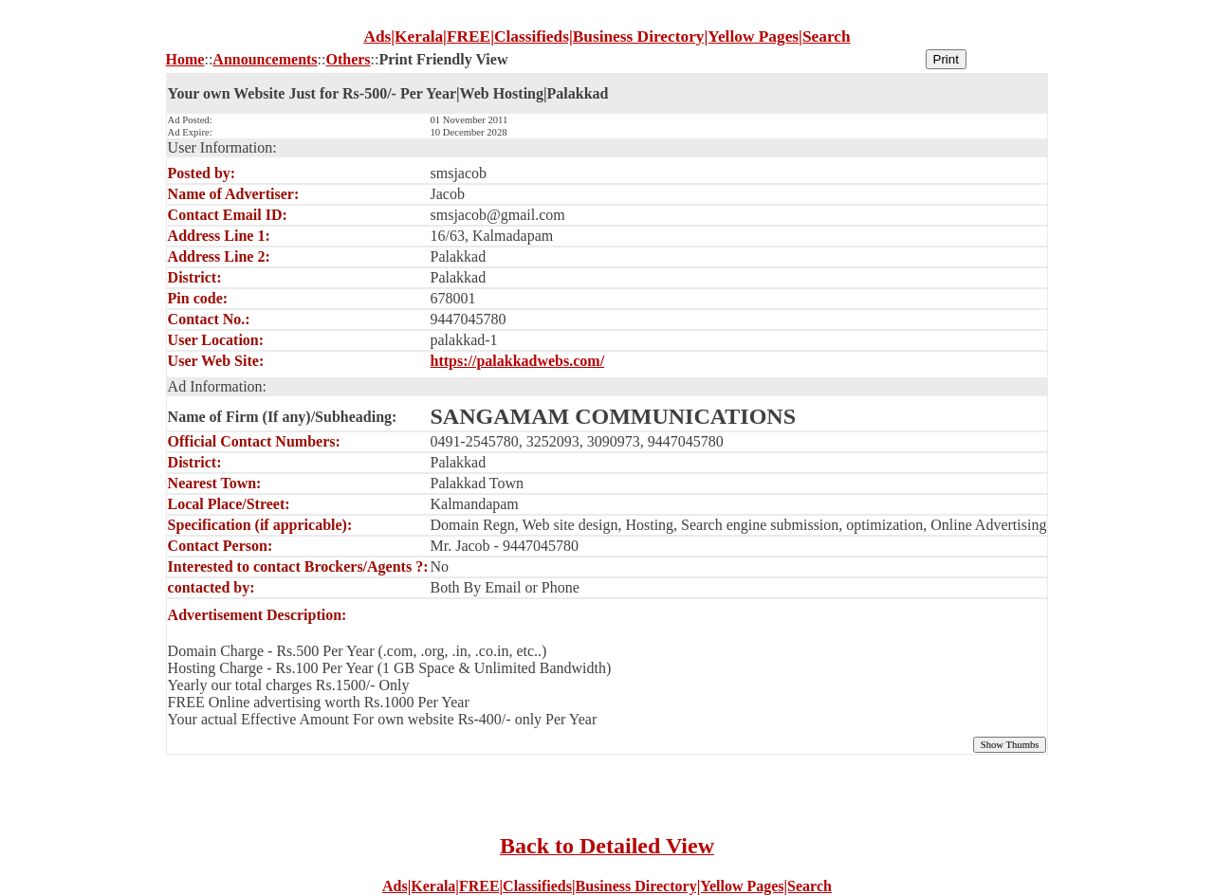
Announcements (264, 59)
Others (347, 59)
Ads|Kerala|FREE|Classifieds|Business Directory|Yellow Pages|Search (607, 886)
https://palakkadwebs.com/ (518, 361)
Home (185, 59)
